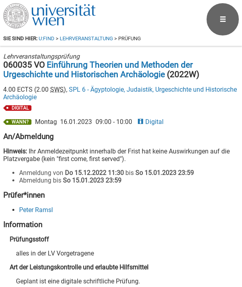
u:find (47, 38)
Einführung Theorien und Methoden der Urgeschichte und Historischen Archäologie (98, 69)
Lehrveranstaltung (86, 38)
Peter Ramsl (36, 210)
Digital (150, 122)
